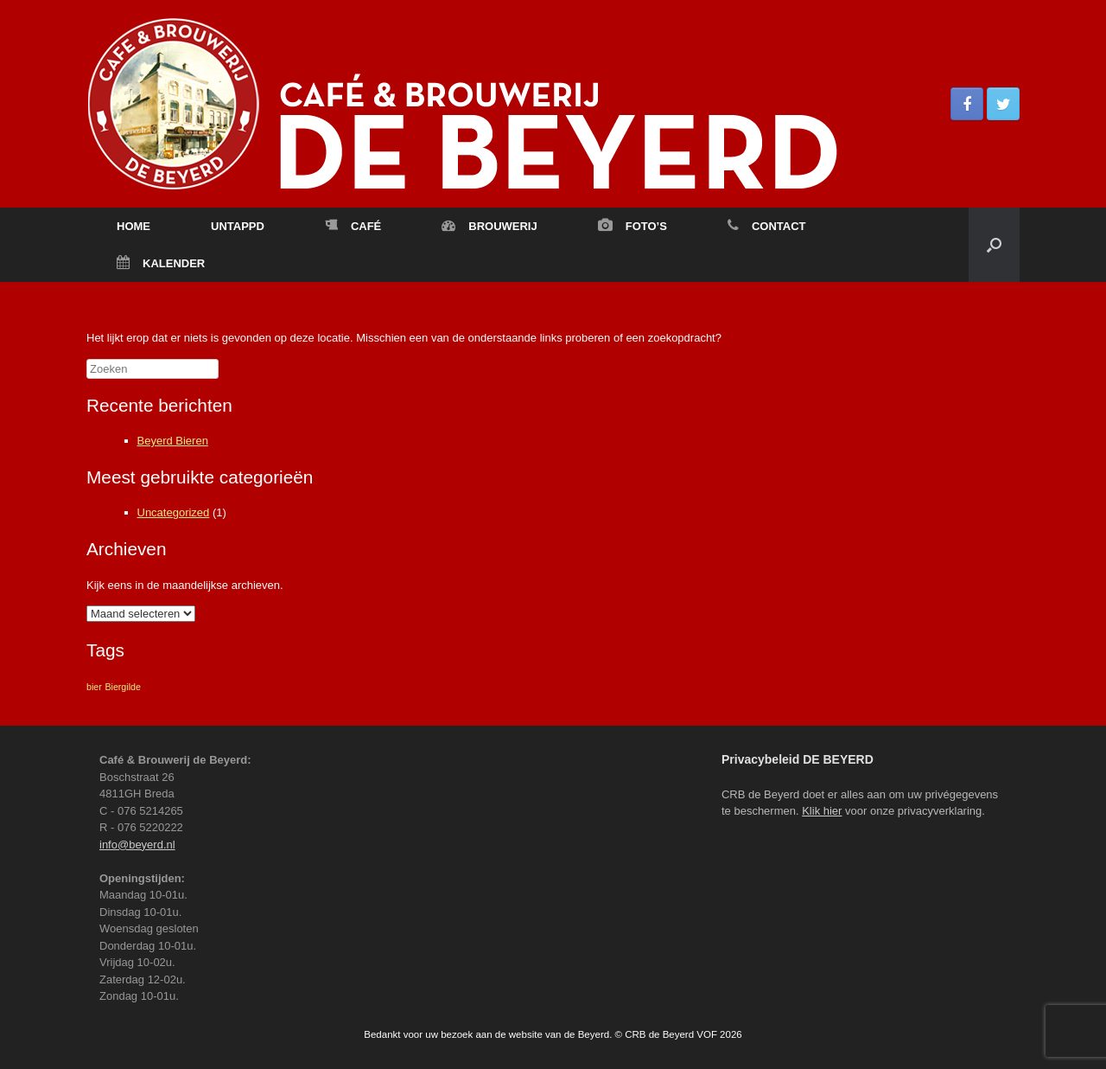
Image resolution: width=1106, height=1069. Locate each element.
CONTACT (767, 226)
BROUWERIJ (489, 226)
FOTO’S (632, 226)
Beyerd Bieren (172, 440)
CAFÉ (353, 226)
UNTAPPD (237, 226)
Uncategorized (173, 512)
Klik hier (822, 810)
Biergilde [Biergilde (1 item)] (122, 687)
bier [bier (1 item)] (94, 687)
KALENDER (161, 263)
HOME (133, 226)
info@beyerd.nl (137, 844)
